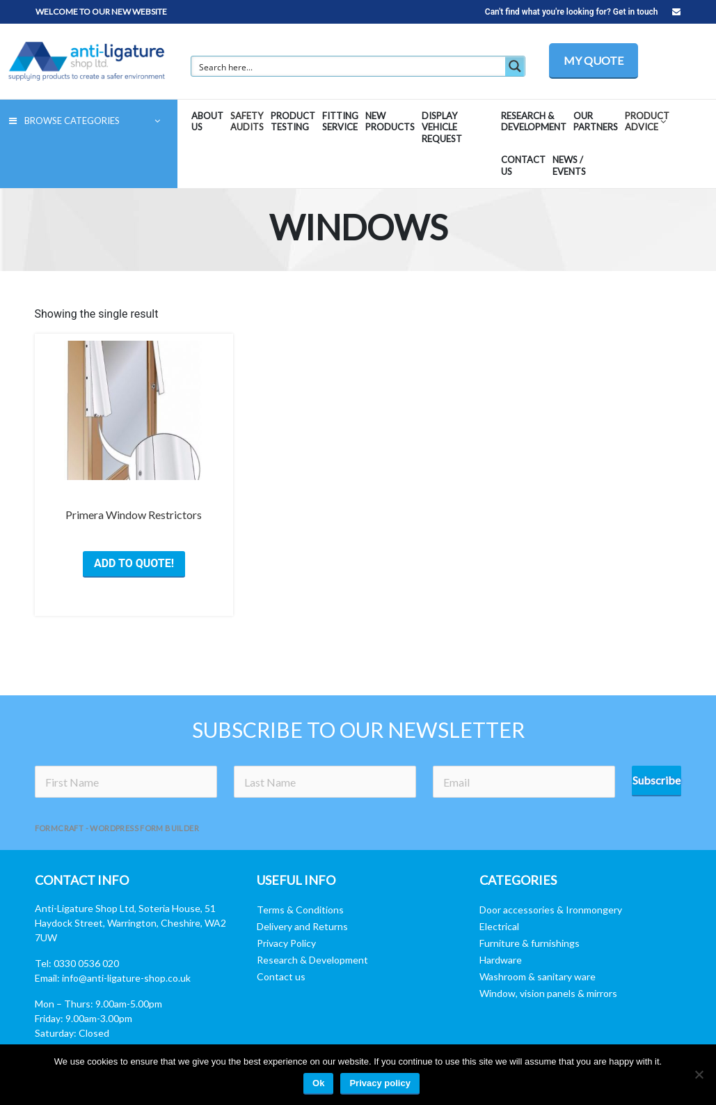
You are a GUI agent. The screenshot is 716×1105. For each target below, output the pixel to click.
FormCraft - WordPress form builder (117, 828)
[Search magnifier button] (515, 66)
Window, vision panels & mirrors (548, 993)
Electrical (499, 926)
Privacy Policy (286, 943)
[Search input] (349, 66)
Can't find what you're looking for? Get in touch (583, 12)
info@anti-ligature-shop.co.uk (126, 978)
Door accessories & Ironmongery (550, 909)
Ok (318, 1083)
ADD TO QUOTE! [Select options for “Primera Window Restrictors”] (134, 563)
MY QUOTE (593, 60)
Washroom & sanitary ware (537, 976)
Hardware (500, 960)
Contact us (281, 976)
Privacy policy (379, 1083)
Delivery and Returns (302, 926)
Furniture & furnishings (529, 943)
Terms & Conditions (300, 909)
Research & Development (312, 960)
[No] (699, 1074)
